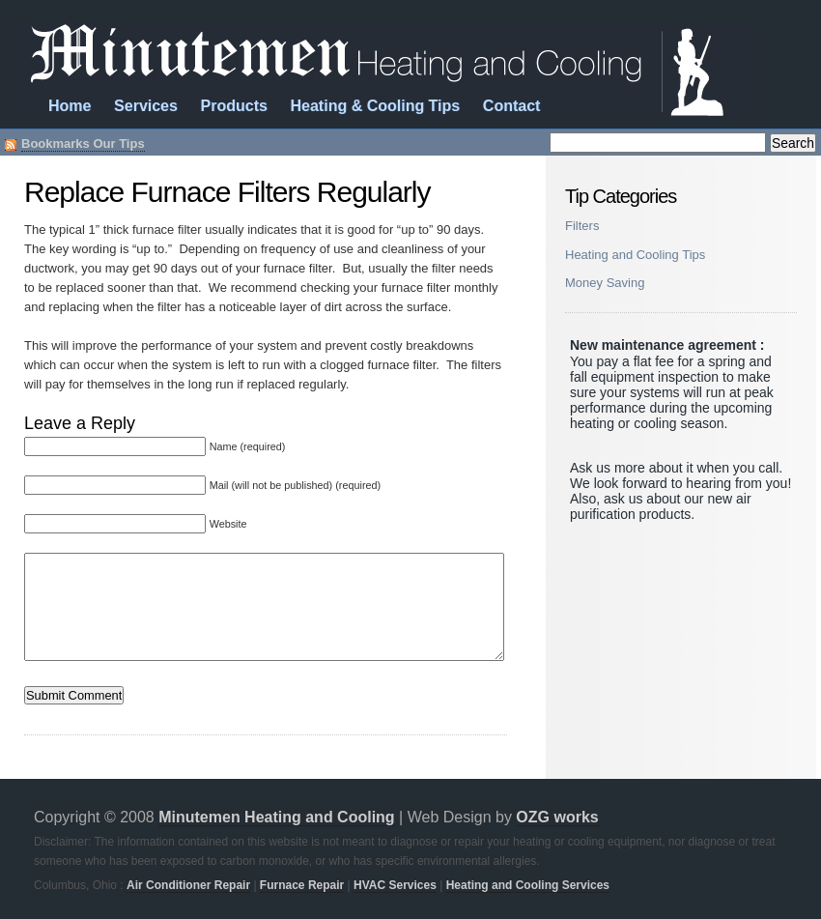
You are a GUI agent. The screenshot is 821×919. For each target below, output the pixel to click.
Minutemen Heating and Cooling (276, 817)
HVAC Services (395, 885)
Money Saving (604, 282)
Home (69, 106)
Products (234, 106)
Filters (582, 225)
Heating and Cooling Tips (635, 254)
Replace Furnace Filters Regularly (227, 192)
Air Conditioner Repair (188, 885)
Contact (512, 106)
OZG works (557, 817)
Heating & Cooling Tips (376, 106)
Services (146, 106)
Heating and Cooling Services (527, 885)
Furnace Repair (302, 885)
